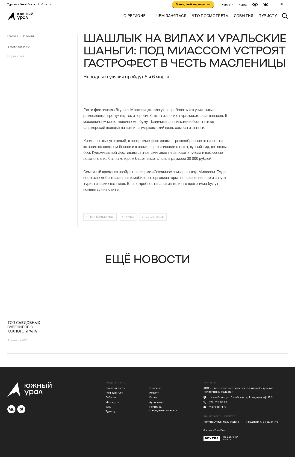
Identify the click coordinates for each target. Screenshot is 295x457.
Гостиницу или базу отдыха (221, 421)
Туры (109, 406)
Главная (12, 36)
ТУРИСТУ (268, 16)
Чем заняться (114, 392)
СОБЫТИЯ (244, 16)
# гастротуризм (153, 216)
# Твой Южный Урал (100, 216)
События (111, 397)
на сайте (111, 189)
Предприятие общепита (262, 421)
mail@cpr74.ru (217, 406)
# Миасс (128, 216)
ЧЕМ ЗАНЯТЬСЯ (171, 16)
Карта (243, 4)
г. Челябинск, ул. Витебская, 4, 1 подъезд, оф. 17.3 (240, 397)
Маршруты (112, 402)
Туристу (110, 411)
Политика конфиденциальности (163, 408)
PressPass (219, 430)
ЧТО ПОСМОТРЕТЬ (210, 16)
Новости (227, 4)
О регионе (134, 16)
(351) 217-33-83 (218, 402)
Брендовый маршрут (193, 4)
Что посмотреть (115, 388)
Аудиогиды (156, 402)
